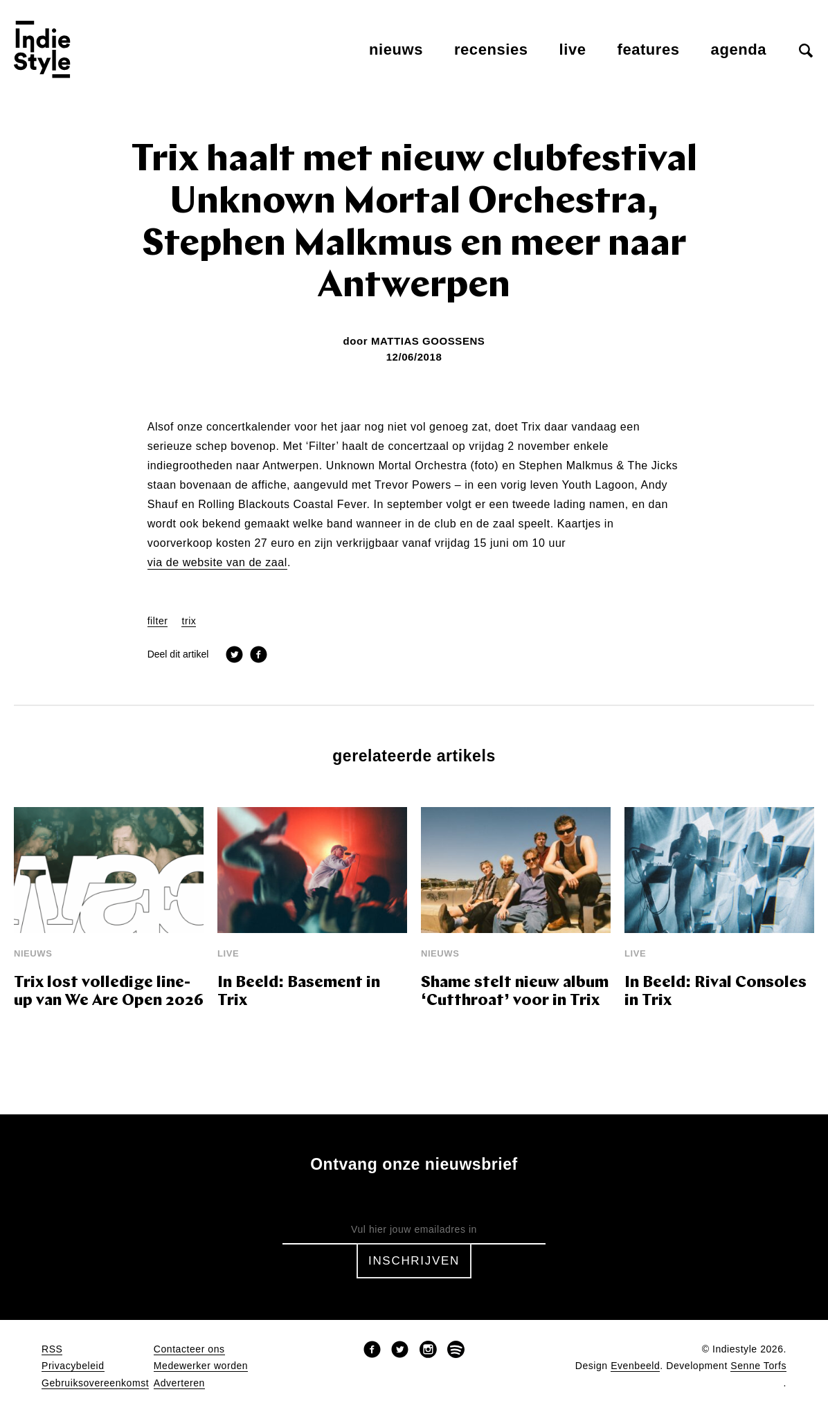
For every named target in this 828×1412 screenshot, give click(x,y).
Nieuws (396, 49)
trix (188, 621)
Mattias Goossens (428, 341)
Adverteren (179, 1383)
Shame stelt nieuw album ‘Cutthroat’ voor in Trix (515, 992)
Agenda (738, 49)
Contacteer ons (189, 1349)
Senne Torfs (758, 1366)
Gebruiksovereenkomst (95, 1383)
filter (157, 621)
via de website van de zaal (217, 562)
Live (572, 49)
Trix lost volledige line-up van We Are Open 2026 (109, 992)
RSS (52, 1349)
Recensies (491, 49)
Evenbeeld (635, 1366)
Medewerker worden (201, 1366)
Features (649, 49)
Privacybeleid (73, 1366)
